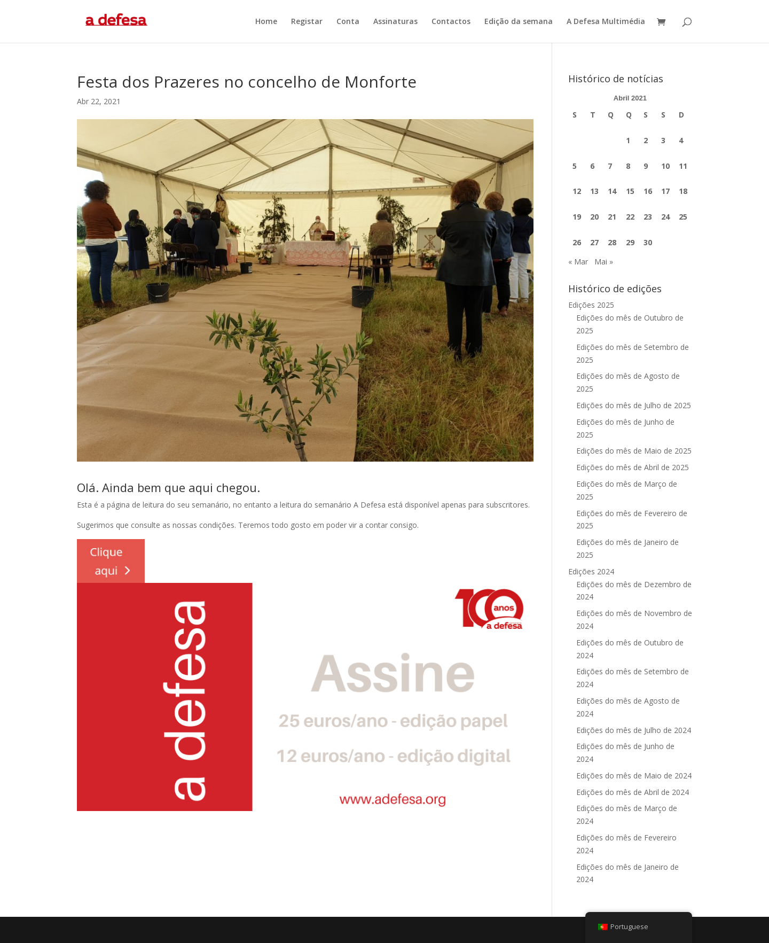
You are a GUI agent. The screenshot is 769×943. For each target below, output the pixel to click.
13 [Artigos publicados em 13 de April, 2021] (594, 191)
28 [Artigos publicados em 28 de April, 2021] (612, 242)
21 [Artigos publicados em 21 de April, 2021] (612, 217)
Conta (347, 22)
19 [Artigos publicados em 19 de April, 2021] (576, 217)
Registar (307, 22)
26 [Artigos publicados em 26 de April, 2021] (576, 242)
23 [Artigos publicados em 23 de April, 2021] (648, 217)
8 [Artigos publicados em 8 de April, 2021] (628, 166)
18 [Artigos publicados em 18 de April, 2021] (683, 191)
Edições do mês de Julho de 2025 (633, 405)
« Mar (578, 261)
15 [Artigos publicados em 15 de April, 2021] (630, 191)
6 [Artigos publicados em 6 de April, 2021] (592, 166)
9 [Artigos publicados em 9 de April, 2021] (646, 166)
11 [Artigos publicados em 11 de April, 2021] (683, 166)
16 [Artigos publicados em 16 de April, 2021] (648, 191)
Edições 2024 (591, 571)
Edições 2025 (591, 305)
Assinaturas (395, 22)
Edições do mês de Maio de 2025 (634, 451)
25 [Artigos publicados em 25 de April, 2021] (683, 217)
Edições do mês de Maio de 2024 (634, 775)
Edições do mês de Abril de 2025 (632, 467)
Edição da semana (518, 22)
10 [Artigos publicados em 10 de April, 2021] (665, 166)
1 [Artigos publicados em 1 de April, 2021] (628, 140)
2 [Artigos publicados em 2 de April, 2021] (646, 140)
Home (266, 22)
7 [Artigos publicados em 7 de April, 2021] (610, 166)
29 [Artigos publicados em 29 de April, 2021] (630, 242)
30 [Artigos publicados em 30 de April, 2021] (648, 242)
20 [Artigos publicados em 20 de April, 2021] (594, 217)
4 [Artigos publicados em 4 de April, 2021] (681, 140)
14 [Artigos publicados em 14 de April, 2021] (612, 191)
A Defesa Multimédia (606, 22)
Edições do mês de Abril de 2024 (632, 792)
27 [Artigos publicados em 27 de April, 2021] (594, 242)
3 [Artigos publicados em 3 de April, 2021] (663, 140)
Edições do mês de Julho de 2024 (633, 730)
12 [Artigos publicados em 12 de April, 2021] (576, 191)
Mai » (603, 261)
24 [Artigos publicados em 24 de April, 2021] (665, 217)
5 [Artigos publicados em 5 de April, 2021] (574, 166)
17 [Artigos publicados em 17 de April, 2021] (665, 191)
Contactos (450, 22)
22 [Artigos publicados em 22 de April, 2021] (630, 217)
